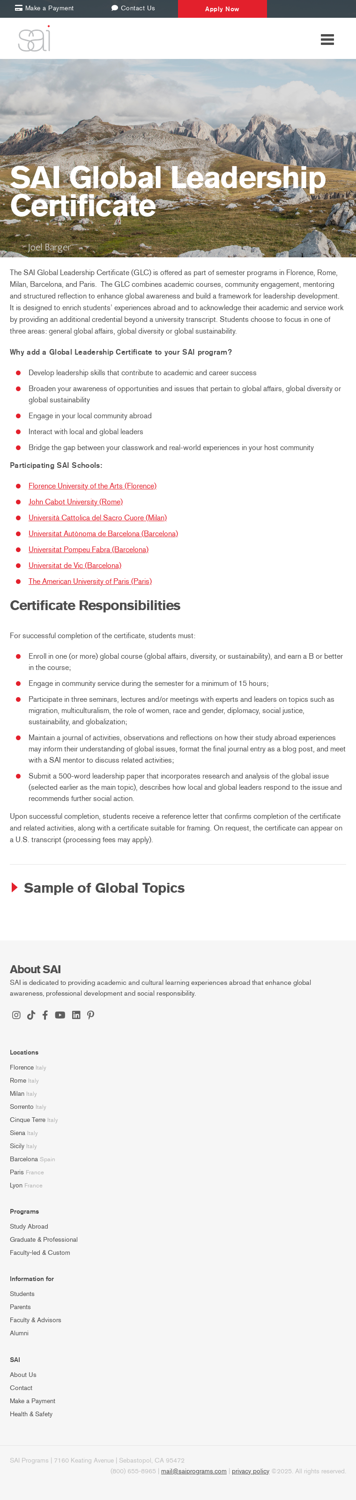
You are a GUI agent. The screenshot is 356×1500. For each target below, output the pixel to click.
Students (22, 1294)
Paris (17, 1172)
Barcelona (24, 1159)
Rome (18, 1081)
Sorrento (22, 1107)
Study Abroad (29, 1227)
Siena (17, 1133)
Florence (22, 1067)
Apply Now (222, 9)
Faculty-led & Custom (40, 1253)
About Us (23, 1375)
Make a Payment (32, 1401)
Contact (21, 1388)
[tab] (178, 889)
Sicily (17, 1146)
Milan (17, 1094)
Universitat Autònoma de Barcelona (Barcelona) (103, 533)
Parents (20, 1307)
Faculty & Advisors (35, 1320)
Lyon (16, 1185)
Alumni (19, 1333)
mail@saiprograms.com (194, 1471)
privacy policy (250, 1471)
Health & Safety (31, 1414)
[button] (178, 889)
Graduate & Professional (44, 1240)
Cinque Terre (27, 1120)
